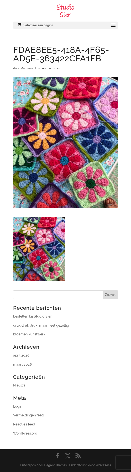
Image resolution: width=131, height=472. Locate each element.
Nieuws (19, 385)
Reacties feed (24, 424)
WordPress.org (25, 433)
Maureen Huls (30, 68)
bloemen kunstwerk (29, 334)
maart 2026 (22, 364)
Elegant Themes (55, 465)
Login (17, 406)
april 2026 (21, 355)
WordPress (103, 465)
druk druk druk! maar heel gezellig (41, 325)
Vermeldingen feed (28, 415)
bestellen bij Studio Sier (32, 316)
